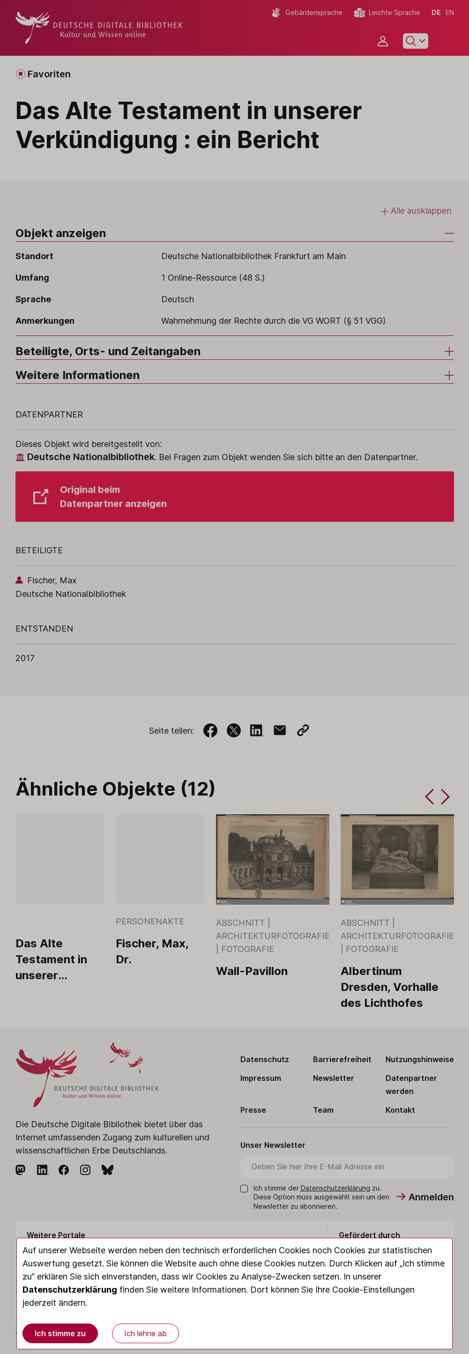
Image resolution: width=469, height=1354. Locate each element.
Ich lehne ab (145, 1333)
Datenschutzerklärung (69, 1289)
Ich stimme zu (60, 1333)
